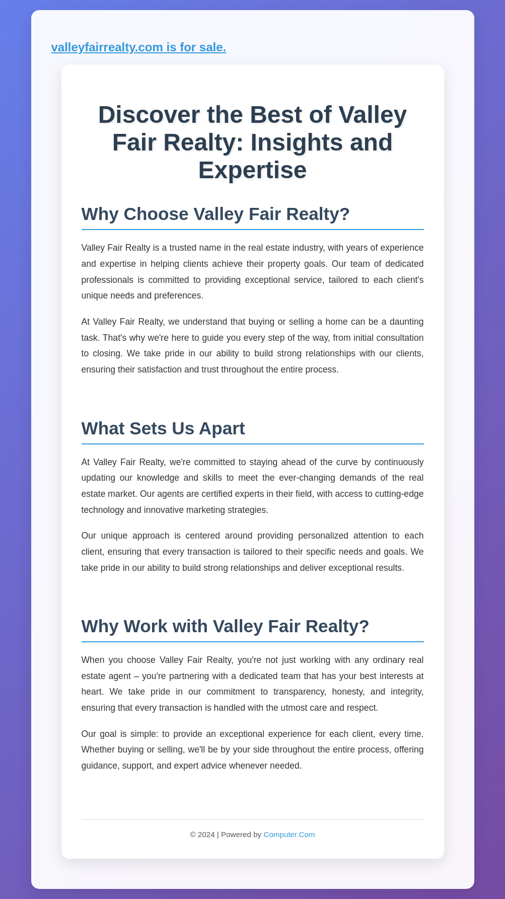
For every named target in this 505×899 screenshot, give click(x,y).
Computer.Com (289, 834)
